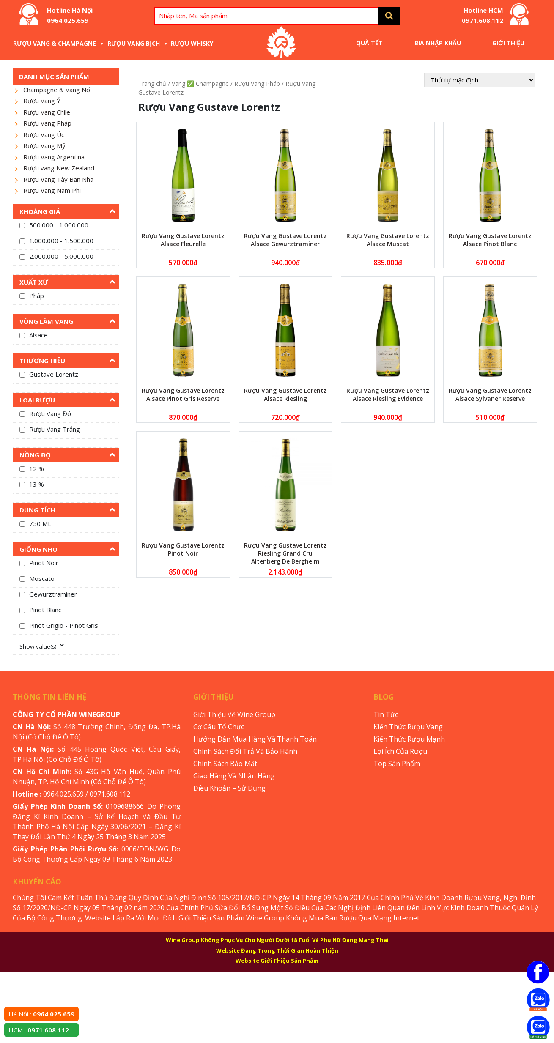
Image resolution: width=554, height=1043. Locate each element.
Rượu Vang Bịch (137, 43)
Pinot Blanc (45, 609)
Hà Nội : (41, 1014)
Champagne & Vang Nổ (56, 89)
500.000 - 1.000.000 (58, 225)
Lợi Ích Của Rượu (400, 751)
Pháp (36, 295)
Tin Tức (385, 714)
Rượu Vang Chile (46, 112)
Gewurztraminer (53, 594)
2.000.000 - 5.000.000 (61, 256)
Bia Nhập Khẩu (437, 43)
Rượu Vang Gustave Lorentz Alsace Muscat (387, 240)
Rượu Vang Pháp (47, 123)
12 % (36, 468)
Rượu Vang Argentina (54, 157)
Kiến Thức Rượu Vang (408, 726)
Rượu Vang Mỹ (44, 145)
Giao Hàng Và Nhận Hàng (234, 775)
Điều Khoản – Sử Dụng (229, 788)
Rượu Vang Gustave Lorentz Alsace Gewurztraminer (285, 240)
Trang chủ (152, 83)
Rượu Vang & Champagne (58, 43)
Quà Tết (369, 43)
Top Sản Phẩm (396, 763)
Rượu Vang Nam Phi (52, 190)
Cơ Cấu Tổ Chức (218, 726)
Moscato (42, 578)
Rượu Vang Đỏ (50, 413)
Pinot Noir (43, 562)
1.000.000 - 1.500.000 (61, 240)
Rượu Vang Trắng (54, 429)
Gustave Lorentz (53, 374)
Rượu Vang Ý (41, 100)
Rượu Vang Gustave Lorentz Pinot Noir (183, 549)
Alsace (38, 335)
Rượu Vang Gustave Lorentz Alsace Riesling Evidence (387, 394)
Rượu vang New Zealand (58, 168)
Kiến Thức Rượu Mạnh (409, 739)
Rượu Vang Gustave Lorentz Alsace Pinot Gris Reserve (183, 394)
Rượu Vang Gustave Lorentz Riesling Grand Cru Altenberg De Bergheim (285, 553)
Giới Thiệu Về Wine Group (234, 714)
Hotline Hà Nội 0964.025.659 (70, 15)
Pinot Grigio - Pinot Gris (63, 625)
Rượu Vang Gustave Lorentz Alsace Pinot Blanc (490, 240)
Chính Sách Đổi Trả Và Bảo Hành (245, 751)
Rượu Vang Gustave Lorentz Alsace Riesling (285, 394)
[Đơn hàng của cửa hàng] (479, 80)
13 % (36, 484)
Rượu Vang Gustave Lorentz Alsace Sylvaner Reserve (490, 394)
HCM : (38, 1030)
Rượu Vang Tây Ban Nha (58, 179)
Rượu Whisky (192, 43)
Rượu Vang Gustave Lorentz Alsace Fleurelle (183, 240)
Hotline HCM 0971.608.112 (482, 15)
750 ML (40, 523)
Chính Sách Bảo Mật (225, 763)
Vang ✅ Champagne (200, 83)
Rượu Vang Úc (43, 134)
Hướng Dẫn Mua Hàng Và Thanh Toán (255, 739)
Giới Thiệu (508, 43)
